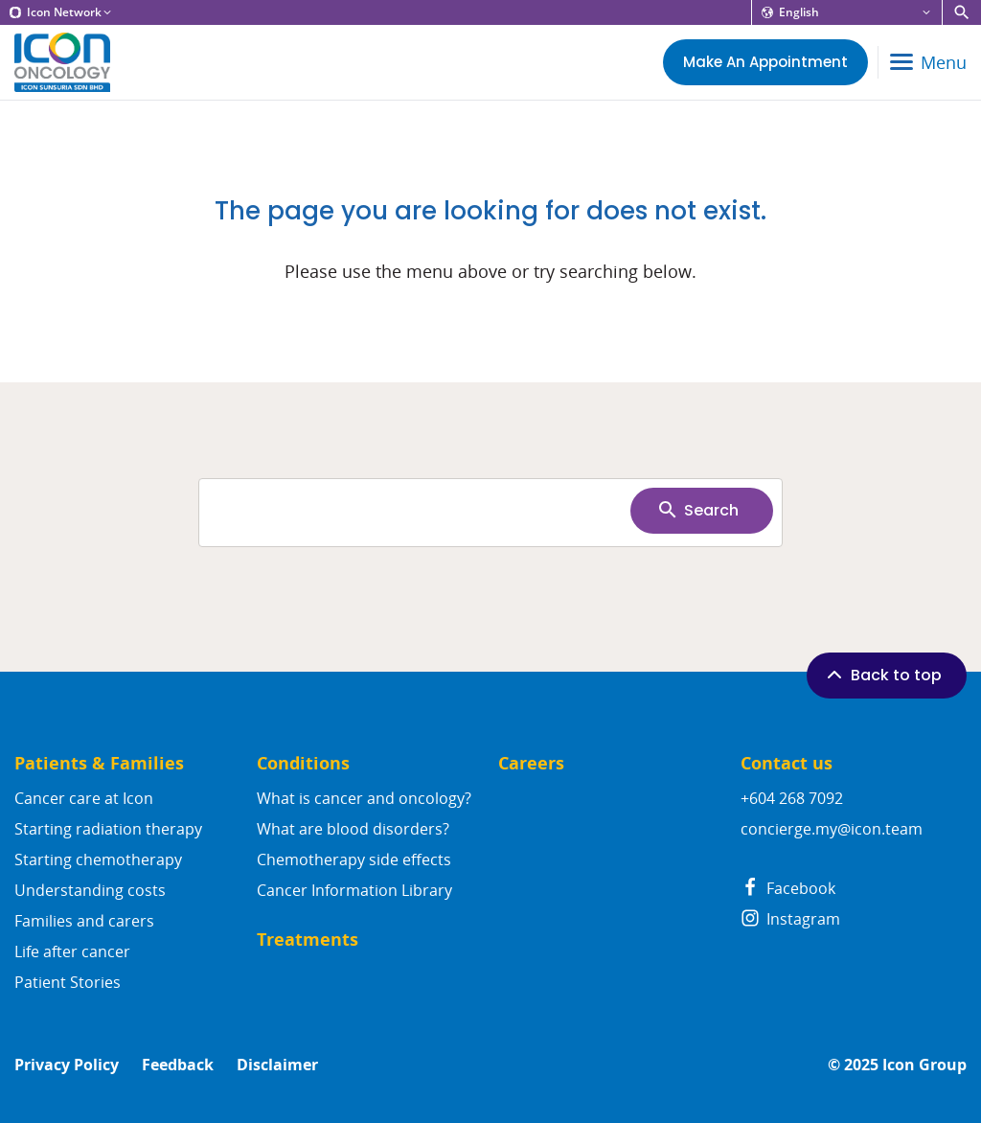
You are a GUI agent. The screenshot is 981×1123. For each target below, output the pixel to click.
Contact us (787, 763)
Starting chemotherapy (98, 859)
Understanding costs (90, 890)
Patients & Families (99, 763)
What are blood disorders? (353, 828)
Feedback (178, 1065)
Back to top (882, 674)
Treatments (307, 939)
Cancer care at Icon (83, 798)
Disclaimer (277, 1065)
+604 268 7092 (792, 798)
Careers (531, 763)
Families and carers (84, 920)
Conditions (303, 763)
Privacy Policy (66, 1065)
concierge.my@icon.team (832, 828)
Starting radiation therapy (108, 828)
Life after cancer (72, 951)
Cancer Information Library (354, 890)
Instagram (790, 918)
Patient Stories (67, 982)
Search (697, 509)
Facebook (788, 888)
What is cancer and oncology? (364, 798)
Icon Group (924, 1065)
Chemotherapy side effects (354, 859)
